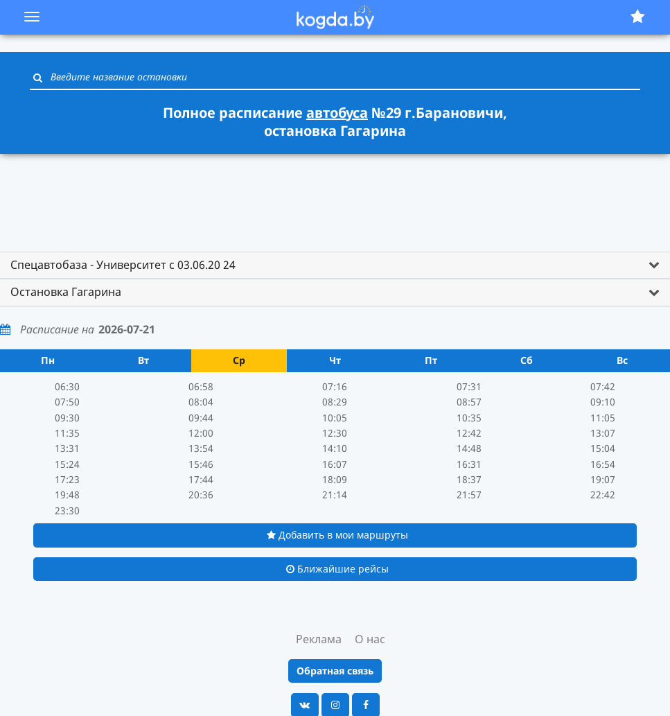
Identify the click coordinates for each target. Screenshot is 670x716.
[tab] (335, 265)
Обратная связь (335, 670)
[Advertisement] (335, 196)
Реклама (319, 639)
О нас (370, 639)
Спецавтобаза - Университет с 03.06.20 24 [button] (123, 264)
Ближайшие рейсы (337, 568)
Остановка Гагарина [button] (65, 291)
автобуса (337, 112)
